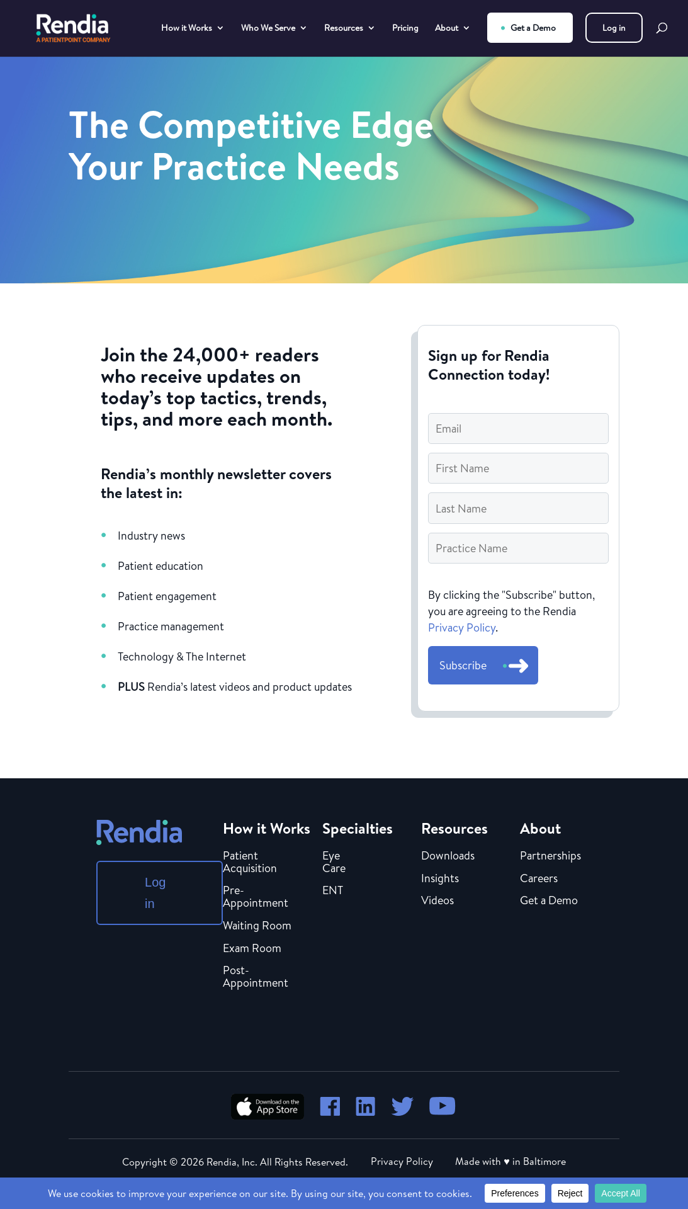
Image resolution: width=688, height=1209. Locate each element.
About (446, 28)
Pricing (405, 28)
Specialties (357, 828)
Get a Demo (533, 27)
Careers (539, 879)
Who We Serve (268, 28)
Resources (343, 28)
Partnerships (550, 856)
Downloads (448, 856)
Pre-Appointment (255, 897)
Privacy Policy (461, 627)
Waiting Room (257, 926)
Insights (440, 879)
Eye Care (334, 862)
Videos (437, 901)
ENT (332, 891)
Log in (614, 27)
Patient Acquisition (250, 862)
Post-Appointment (255, 977)
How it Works (186, 28)
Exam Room (252, 949)
